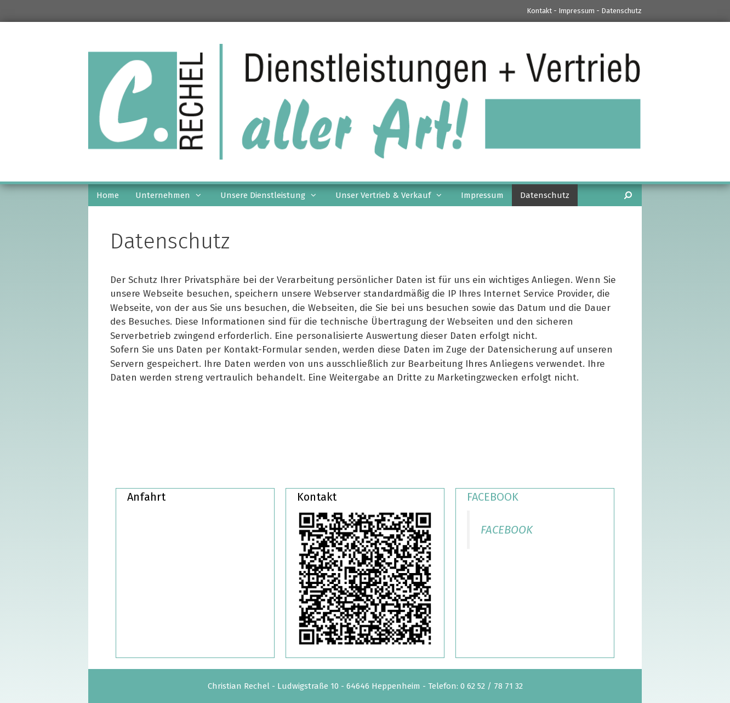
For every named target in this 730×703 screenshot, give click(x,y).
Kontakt (539, 11)
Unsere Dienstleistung (273, 195)
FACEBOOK (492, 496)
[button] (201, 195)
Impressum (576, 11)
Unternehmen (173, 195)
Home (107, 195)
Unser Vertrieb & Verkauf (394, 195)
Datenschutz (621, 11)
